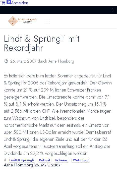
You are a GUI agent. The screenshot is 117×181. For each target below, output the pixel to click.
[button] (112, 10)
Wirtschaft (81, 160)
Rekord (44, 160)
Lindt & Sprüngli (21, 160)
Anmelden (19, 3)
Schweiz (61, 160)
